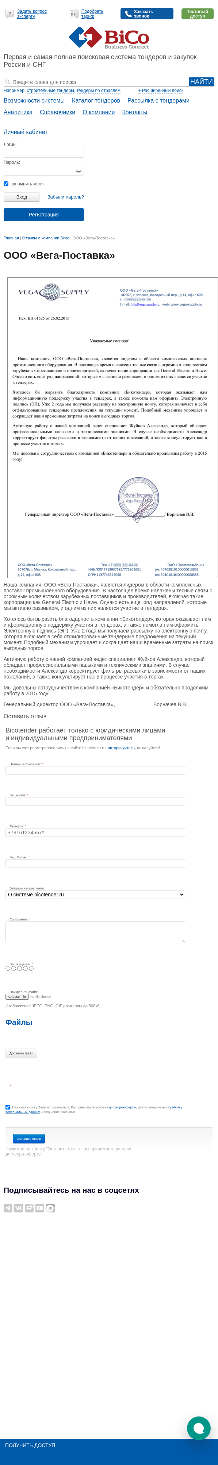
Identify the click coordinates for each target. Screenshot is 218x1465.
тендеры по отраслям (99, 90)
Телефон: (17, 826)
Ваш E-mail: (18, 857)
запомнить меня (23, 184)
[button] (199, 1428)
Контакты (134, 112)
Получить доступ (30, 1445)
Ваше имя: (18, 795)
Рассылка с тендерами (158, 100)
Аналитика (18, 112)
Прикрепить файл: (23, 992)
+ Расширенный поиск (160, 90)
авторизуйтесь (121, 748)
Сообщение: (19, 919)
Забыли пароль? (65, 197)
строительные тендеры (50, 90)
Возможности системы (34, 100)
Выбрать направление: (27, 888)
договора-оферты (122, 1107)
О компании (99, 112)
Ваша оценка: (20, 964)
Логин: (10, 144)
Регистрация (44, 215)
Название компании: (25, 764)
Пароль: (12, 162)
